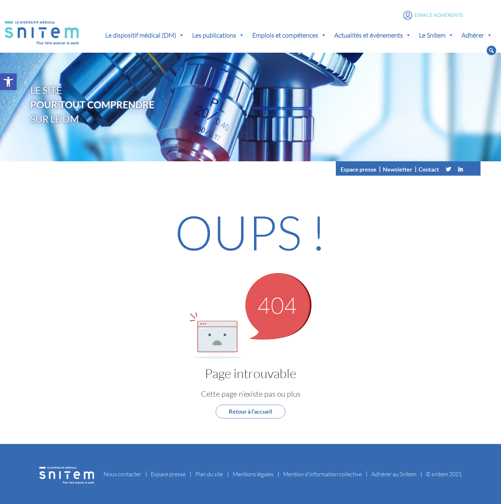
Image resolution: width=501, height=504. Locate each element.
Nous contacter (122, 473)
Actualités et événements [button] (372, 35)
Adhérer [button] (476, 35)
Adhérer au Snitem (393, 473)
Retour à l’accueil (250, 411)
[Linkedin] (460, 169)
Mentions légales (253, 473)
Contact (429, 169)
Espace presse (358, 169)
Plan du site (209, 473)
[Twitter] (448, 169)
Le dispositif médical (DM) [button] (144, 35)
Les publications (218, 35)
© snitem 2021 (444, 473)
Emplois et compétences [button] (289, 35)
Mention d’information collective (322, 473)
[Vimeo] (472, 169)
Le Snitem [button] (436, 35)
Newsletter (397, 169)
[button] (8, 81)
